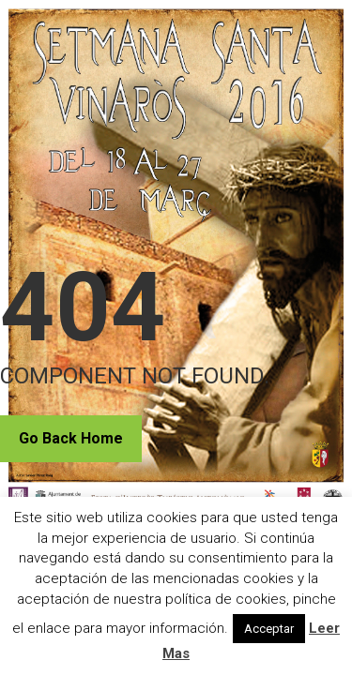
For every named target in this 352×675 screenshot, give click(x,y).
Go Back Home (71, 438)
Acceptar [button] (269, 629)
